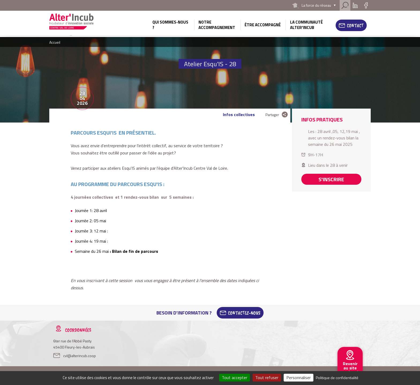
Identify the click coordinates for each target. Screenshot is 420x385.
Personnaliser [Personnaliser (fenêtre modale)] (298, 377)
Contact (355, 25)
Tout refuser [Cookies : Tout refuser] (266, 377)
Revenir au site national (350, 367)
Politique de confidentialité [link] (337, 377)
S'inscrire (331, 179)
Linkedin (355, 5)
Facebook (366, 5)
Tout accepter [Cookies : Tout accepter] (234, 377)
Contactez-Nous (244, 313)
